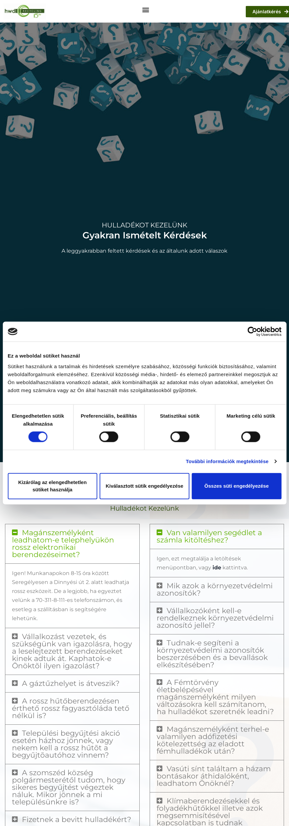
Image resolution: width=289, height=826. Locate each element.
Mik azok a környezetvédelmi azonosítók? (215, 589)
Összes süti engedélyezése (237, 486)
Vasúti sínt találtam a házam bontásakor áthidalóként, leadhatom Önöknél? (214, 776)
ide (217, 567)
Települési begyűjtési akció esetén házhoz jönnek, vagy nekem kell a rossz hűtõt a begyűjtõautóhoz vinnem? (66, 744)
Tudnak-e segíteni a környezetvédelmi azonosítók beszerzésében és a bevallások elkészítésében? (212, 653)
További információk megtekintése (227, 461)
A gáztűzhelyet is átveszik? (70, 683)
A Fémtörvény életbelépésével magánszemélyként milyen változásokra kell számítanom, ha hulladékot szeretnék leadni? (215, 697)
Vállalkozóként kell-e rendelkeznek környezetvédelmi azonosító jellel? (215, 618)
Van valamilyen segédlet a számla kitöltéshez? (209, 536)
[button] (145, 9)
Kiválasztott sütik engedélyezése (144, 486)
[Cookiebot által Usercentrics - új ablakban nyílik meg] (252, 332)
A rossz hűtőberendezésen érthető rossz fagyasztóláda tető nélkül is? (70, 708)
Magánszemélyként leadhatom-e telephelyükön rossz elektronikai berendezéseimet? (63, 543)
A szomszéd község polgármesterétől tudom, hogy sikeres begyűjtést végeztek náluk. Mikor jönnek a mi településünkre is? (68, 787)
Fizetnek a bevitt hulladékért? (76, 819)
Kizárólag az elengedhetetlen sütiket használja (52, 485)
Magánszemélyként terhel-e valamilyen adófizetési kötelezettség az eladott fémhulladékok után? (213, 740)
